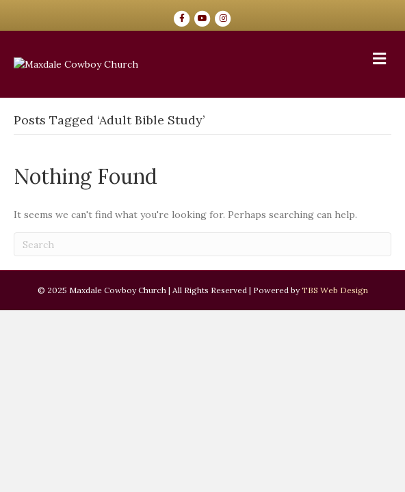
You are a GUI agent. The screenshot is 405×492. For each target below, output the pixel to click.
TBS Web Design (335, 412)
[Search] (202, 366)
